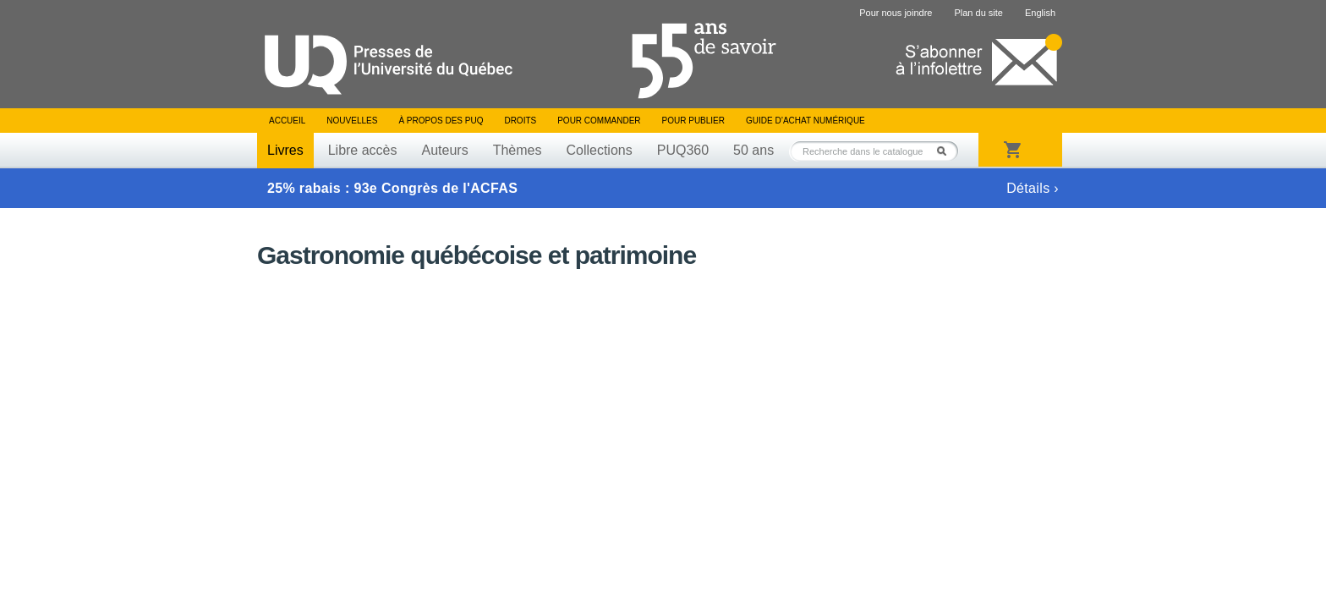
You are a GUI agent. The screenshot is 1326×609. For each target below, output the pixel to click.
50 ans (753, 150)
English (1040, 13)
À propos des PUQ (440, 120)
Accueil (287, 120)
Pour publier (693, 120)
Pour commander (598, 120)
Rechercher (946, 151)
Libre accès (362, 150)
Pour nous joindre (895, 13)
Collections (599, 150)
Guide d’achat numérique (805, 120)
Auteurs (445, 150)
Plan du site (978, 13)
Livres (285, 150)
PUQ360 (683, 150)
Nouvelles (351, 120)
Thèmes (517, 150)
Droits (520, 120)
